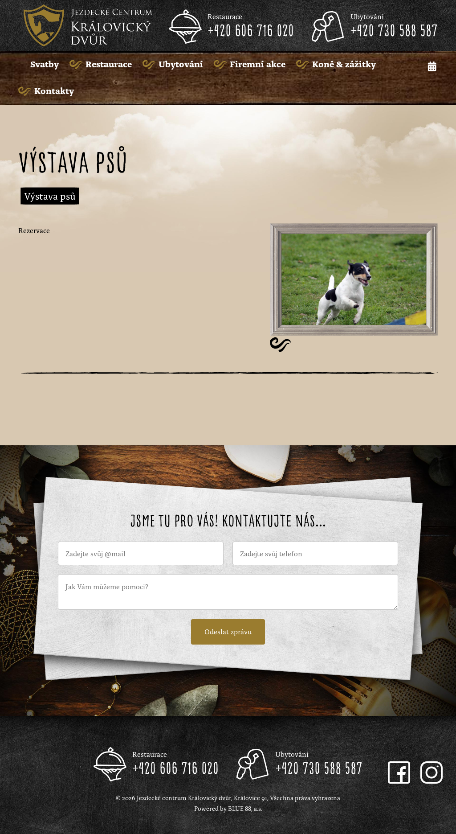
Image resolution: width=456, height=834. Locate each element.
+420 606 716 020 (251, 32)
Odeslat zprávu (228, 631)
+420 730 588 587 (394, 32)
